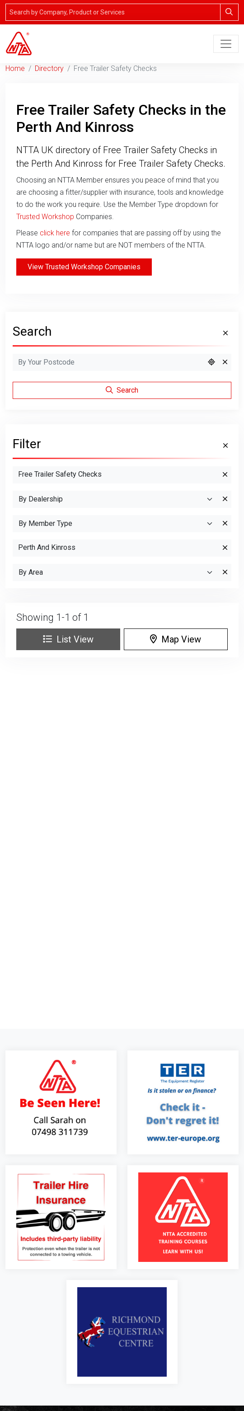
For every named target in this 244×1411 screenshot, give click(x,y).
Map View (175, 639)
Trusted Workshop (45, 216)
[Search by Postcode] (108, 362)
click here (55, 233)
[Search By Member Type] (116, 523)
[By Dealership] (116, 499)
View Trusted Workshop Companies (84, 267)
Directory (49, 68)
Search (122, 390)
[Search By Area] (116, 572)
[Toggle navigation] (226, 44)
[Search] (113, 12)
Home (15, 68)
